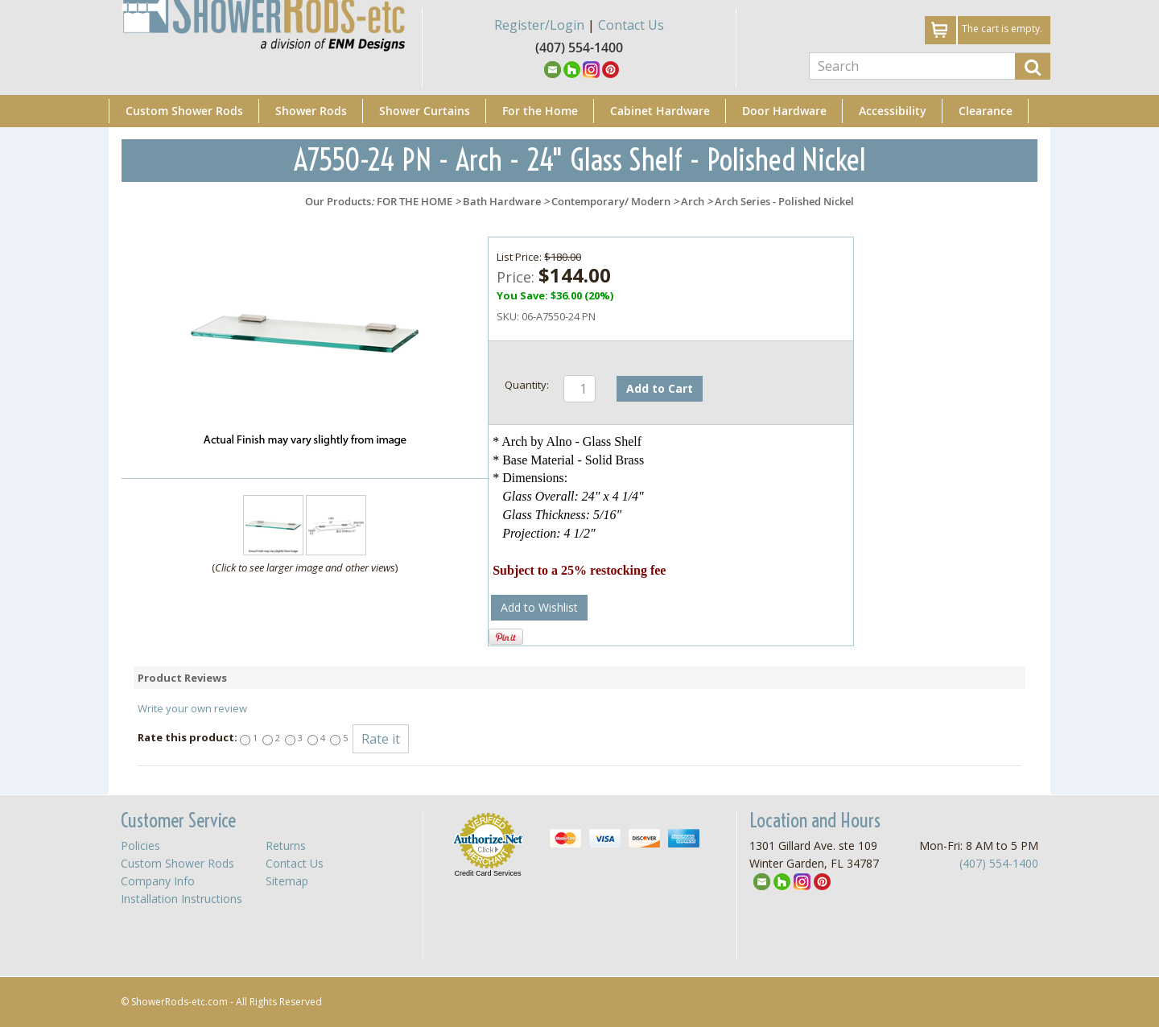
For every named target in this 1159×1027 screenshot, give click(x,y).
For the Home (540, 110)
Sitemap (287, 881)
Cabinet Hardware (660, 110)
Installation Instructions (181, 898)
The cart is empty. (1002, 28)
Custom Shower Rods (184, 110)
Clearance (986, 110)
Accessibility (892, 110)
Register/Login (539, 25)
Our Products (338, 201)
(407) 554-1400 (998, 863)
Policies (140, 845)
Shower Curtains (424, 110)
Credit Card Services (487, 873)
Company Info (158, 881)
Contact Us (631, 25)
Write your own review (192, 708)
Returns (286, 845)
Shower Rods (311, 110)
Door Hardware (784, 110)
